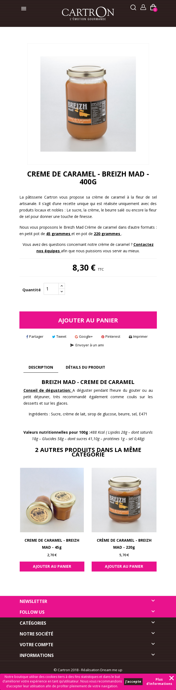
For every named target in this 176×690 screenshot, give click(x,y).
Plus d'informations (159, 681)
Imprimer (138, 336)
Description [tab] (41, 367)
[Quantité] (51, 289)
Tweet (59, 336)
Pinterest (110, 336)
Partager (34, 336)
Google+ (84, 336)
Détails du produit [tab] (87, 367)
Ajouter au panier (88, 320)
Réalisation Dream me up (101, 669)
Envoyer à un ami (87, 345)
